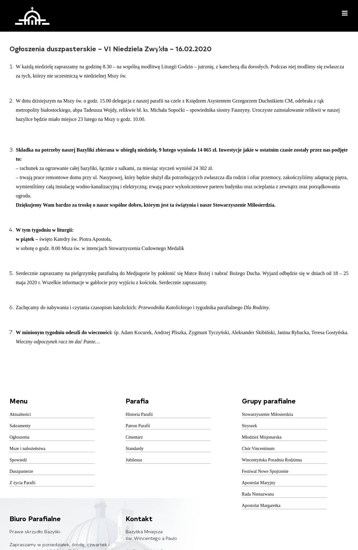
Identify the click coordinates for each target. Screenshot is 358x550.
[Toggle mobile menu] (345, 13)
